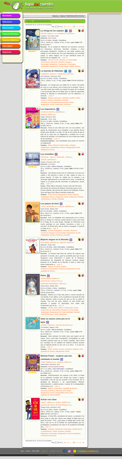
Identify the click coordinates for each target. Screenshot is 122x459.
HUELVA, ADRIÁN (66, 206)
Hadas (71, 66)
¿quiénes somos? (55, 451)
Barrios (52, 197)
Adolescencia (77, 429)
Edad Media (56, 310)
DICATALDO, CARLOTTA (52, 281)
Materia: (29, 21)
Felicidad (60, 199)
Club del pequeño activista (56, 366)
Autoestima (57, 100)
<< (68, 26)
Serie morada (52, 38)
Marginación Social (56, 66)
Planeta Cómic (45, 407)
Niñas (78, 98)
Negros (63, 266)
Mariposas (63, 314)
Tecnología (71, 64)
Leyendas (65, 98)
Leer (65, 58)
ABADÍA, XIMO (64, 362)
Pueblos (72, 98)
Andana (43, 162)
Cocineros (44, 233)
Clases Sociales (58, 431)
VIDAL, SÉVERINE (49, 206)
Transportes (62, 64)
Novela (55, 40)
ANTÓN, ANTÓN (48, 160)
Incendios (66, 230)
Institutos (51, 429)
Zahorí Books (45, 364)
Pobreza (62, 147)
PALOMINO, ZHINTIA (50, 242)
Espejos (68, 62)
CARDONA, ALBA (49, 74)
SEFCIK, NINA (67, 242)
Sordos (71, 102)
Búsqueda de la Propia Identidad (61, 312)
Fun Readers (45, 327)
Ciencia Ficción (53, 60)
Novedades (10, 16)
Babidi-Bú (44, 245)
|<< (65, 26)
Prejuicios (62, 269)
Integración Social (62, 197)
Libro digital (10, 46)
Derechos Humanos (48, 391)
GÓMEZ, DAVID (48, 325)
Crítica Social (52, 194)
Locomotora (51, 164)
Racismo (61, 62)
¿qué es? (44, 451)
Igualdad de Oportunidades (50, 395)
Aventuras (54, 62)
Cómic (55, 78)
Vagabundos (45, 147)
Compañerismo (46, 431)
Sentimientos (45, 199)
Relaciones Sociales (76, 197)
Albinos (61, 308)
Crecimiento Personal (48, 435)
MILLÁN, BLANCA (64, 325)
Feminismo (58, 388)
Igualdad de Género (48, 271)
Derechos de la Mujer (63, 391)
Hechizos (67, 104)
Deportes (68, 349)
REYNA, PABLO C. (49, 33)
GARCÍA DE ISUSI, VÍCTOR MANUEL (56, 405)
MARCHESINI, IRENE (50, 278)
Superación (59, 104)
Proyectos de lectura (10, 34)
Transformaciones (47, 314)
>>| (83, 26)
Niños (50, 349)
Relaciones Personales (63, 429)
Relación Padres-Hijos (61, 145)
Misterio (77, 66)
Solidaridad (45, 66)
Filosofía (57, 266)
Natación (76, 349)
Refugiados (58, 230)
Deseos (50, 100)
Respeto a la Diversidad (68, 60)
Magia (66, 66)
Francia (50, 230)
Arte (81, 349)
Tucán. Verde (52, 119)
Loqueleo (43, 36)
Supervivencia (46, 310)
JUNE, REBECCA (49, 362)
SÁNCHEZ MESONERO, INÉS (53, 284)
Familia (53, 199)
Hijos (55, 308)
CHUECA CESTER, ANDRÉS (53, 112)
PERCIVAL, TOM (48, 157)
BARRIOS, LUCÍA (66, 33)
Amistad (65, 100)
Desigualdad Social (73, 147)
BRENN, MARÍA (48, 114)
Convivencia (45, 62)
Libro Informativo (59, 247)
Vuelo (56, 314)
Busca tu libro (10, 28)
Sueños (43, 100)
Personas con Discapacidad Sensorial (54, 102)
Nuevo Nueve (45, 209)
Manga (50, 98)
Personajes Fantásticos (49, 64)
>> (80, 26)
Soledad (77, 312)
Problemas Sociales (63, 235)
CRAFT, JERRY (48, 402)
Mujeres (51, 266)
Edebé (43, 117)
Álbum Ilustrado (57, 166)
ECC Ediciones (45, 76)
